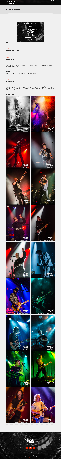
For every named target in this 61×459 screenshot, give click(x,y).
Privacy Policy (30, 457)
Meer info (7, 48)
